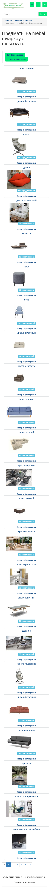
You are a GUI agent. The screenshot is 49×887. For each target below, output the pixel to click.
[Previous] (4, 864)
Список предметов (16, 59)
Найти (42, 14)
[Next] (30, 864)
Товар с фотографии (26, 97)
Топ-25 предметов (15, 55)
